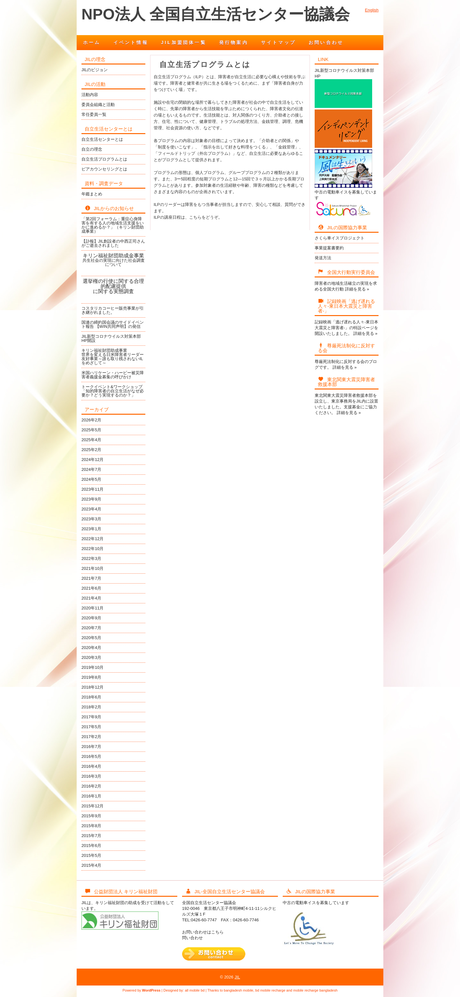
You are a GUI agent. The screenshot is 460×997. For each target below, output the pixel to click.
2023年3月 (91, 519)
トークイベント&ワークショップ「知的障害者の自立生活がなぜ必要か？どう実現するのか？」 (112, 390)
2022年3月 (91, 558)
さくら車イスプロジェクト (339, 238)
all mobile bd (195, 990)
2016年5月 (91, 756)
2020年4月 (91, 647)
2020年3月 (91, 657)
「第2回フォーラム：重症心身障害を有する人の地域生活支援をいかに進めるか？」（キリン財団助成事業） (112, 225)
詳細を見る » (357, 289)
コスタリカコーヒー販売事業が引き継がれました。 (112, 310)
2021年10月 (92, 568)
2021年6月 (91, 588)
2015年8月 (91, 825)
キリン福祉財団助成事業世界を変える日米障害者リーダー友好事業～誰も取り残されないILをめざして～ (112, 356)
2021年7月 (91, 578)
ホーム (92, 42)
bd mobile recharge (270, 990)
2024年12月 (92, 459)
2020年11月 (92, 608)
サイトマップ (278, 42)
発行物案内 (233, 42)
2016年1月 (91, 796)
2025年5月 (91, 429)
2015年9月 (91, 815)
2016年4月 (91, 766)
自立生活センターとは (102, 139)
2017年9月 (91, 716)
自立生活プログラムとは (104, 159)
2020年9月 (91, 618)
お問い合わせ (326, 42)
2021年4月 (91, 598)
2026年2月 (91, 420)
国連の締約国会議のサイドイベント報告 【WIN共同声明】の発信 (112, 324)
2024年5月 (91, 479)
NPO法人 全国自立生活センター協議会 (215, 14)
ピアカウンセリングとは (104, 169)
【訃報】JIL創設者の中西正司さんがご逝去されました (113, 243)
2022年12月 (92, 538)
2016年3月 (91, 776)
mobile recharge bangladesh (315, 990)
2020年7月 (91, 627)
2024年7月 (91, 469)
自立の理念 (91, 149)
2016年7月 (91, 746)
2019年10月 (92, 667)
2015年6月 (91, 845)
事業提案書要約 (329, 247)
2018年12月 (92, 687)
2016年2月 (91, 786)
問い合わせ (192, 937)
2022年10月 (92, 548)
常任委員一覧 (93, 114)
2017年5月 (91, 726)
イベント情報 (130, 42)
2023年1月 (91, 528)
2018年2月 (91, 707)
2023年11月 (92, 489)
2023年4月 (91, 509)
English (372, 10)
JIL (237, 977)
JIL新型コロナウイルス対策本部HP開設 (111, 338)
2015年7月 (91, 835)
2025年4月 (91, 439)
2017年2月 (91, 736)
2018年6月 (91, 697)
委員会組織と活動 (98, 104)
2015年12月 (92, 806)
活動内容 (89, 94)
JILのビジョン (94, 69)
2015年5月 (91, 855)
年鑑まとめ (91, 194)
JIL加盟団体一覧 (183, 42)
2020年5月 (91, 637)
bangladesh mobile (238, 990)
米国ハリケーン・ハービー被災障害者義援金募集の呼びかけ (112, 374)
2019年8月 (91, 677)
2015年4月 (91, 865)
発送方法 (323, 257)
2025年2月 (91, 449)
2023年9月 (91, 499)
